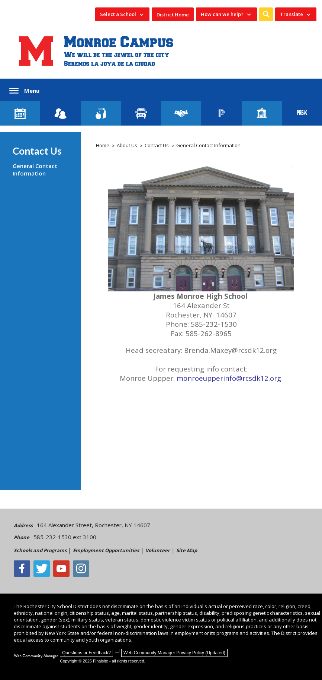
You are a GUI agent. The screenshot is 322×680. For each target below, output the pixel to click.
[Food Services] (101, 113)
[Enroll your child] (60, 113)
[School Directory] (262, 113)
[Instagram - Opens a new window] (81, 568)
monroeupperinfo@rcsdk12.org (230, 378)
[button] (266, 14)
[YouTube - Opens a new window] (61, 568)
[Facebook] (22, 568)
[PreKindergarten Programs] (302, 113)
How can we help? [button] (222, 14)
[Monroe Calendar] (20, 113)
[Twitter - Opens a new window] (41, 568)
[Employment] (181, 113)
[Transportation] (141, 113)
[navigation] (122, 14)
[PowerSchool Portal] (221, 113)
